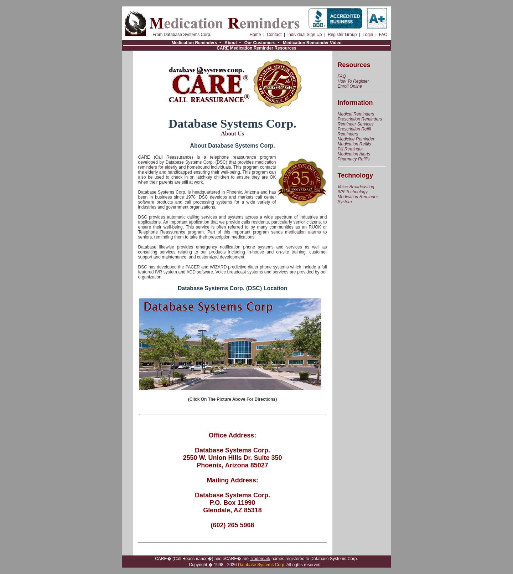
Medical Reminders (356, 114)
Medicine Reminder (356, 139)
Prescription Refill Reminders (354, 132)
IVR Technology (353, 191)
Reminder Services (356, 124)
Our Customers (259, 42)
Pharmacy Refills (354, 159)
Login (368, 34)
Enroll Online (350, 86)
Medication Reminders (194, 42)
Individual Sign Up (304, 34)
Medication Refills (354, 144)
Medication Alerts (354, 154)
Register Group (342, 34)
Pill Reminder (350, 149)
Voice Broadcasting (356, 186)
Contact (274, 34)
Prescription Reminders (360, 119)
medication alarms (303, 232)
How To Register (353, 81)
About (230, 42)
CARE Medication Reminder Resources (256, 48)
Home (255, 34)
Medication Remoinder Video (312, 42)
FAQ (383, 34)
